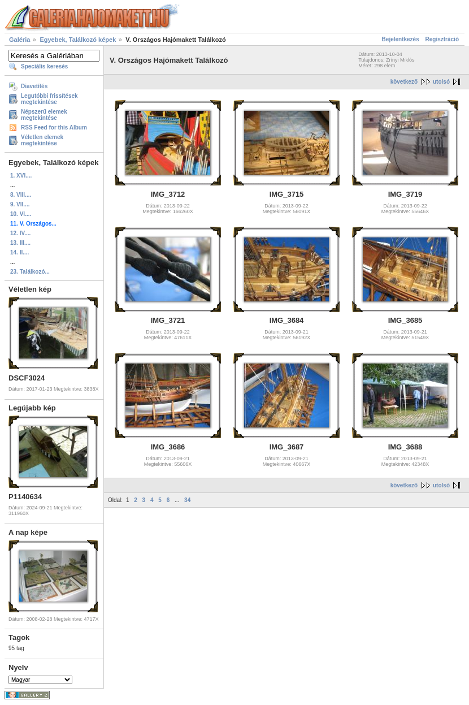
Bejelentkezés (400, 39)
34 (187, 500)
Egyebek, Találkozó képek (78, 39)
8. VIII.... (20, 195)
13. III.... (20, 243)
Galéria (19, 39)
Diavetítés (34, 86)
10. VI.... (20, 214)
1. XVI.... (21, 175)
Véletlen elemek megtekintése (42, 140)
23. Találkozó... (30, 272)
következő (404, 82)
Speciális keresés (44, 66)
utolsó (441, 82)
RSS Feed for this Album (54, 127)
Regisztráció (442, 39)
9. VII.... (19, 204)
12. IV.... (20, 233)
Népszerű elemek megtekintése (44, 115)
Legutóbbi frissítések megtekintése (49, 99)
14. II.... (19, 252)
